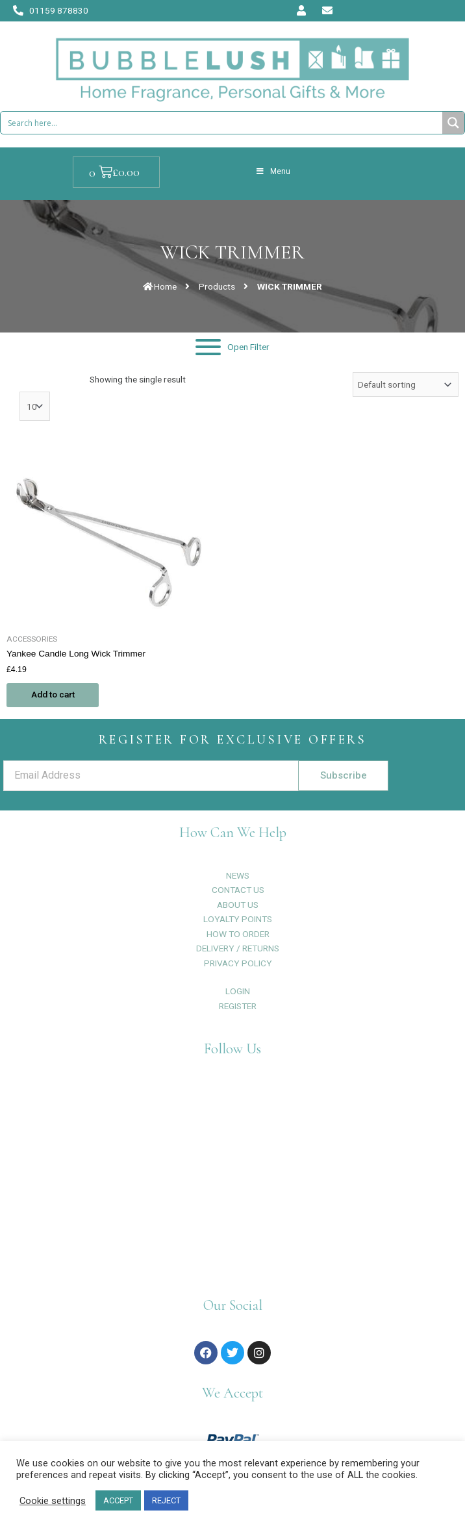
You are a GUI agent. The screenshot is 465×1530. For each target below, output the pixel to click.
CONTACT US (238, 889)
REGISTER (238, 1006)
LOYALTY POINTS (237, 919)
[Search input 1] (222, 122)
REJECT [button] (166, 1500)
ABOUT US (237, 904)
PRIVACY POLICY (238, 963)
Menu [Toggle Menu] (272, 171)
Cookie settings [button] (52, 1501)
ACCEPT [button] (118, 1500)
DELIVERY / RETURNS (237, 948)
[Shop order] (406, 384)
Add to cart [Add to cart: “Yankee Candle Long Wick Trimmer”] (54, 695)
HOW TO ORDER (238, 934)
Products (217, 286)
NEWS (237, 875)
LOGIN (237, 991)
